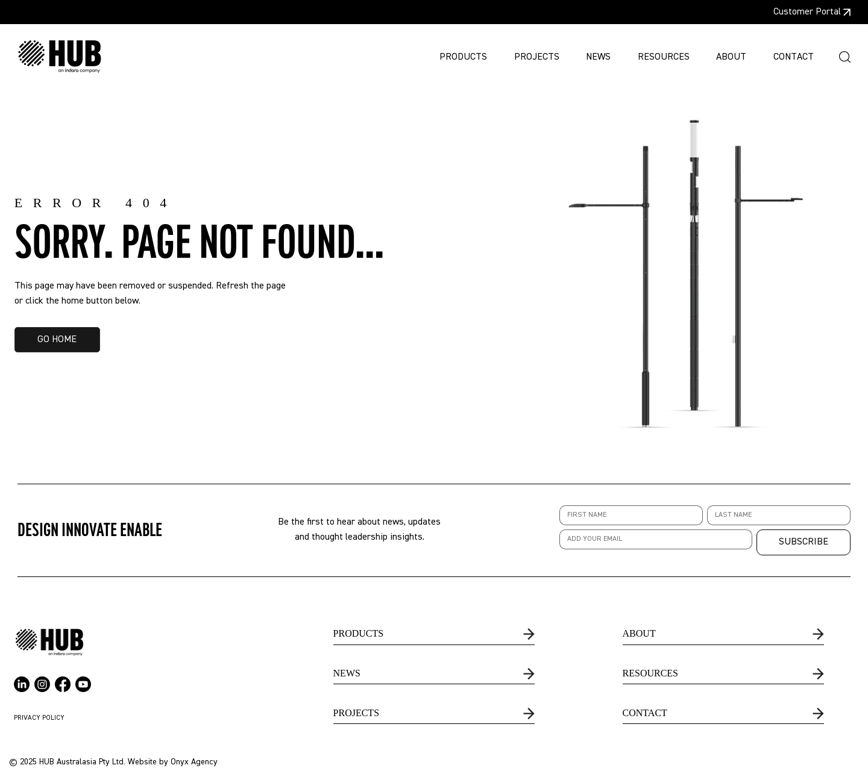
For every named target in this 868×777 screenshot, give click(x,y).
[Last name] (775, 515)
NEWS (346, 673)
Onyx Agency (194, 762)
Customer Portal (807, 12)
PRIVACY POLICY (39, 718)
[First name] (627, 515)
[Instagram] (42, 684)
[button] (845, 57)
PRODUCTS (358, 633)
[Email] (652, 539)
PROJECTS (356, 713)
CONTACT (645, 713)
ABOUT (639, 633)
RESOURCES (650, 673)
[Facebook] (63, 684)
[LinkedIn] (22, 684)
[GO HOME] (57, 339)
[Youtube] (83, 684)
